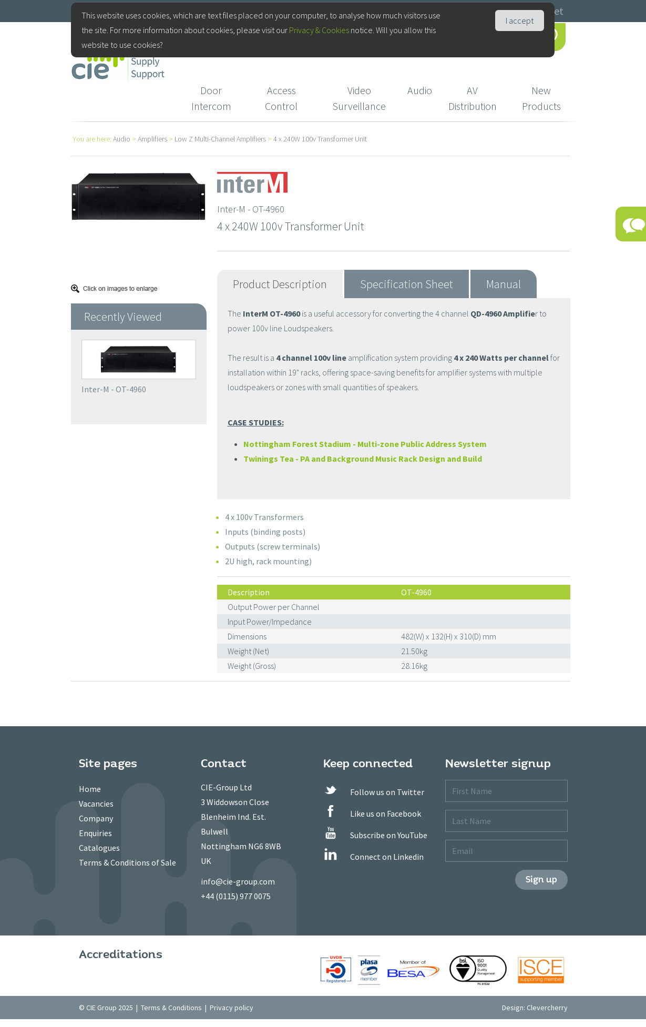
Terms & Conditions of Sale (127, 862)
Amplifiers (152, 139)
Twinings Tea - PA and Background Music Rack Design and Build (362, 458)
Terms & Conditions (171, 1007)
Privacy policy (231, 1007)
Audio (419, 90)
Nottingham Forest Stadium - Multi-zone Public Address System (365, 444)
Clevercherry (547, 1007)
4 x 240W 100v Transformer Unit (320, 139)
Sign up (541, 879)
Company (96, 818)
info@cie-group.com (238, 881)
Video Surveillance (359, 98)
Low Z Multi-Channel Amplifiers (220, 139)
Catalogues (99, 847)
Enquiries (95, 833)
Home (90, 789)
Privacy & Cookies (319, 30)
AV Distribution (472, 98)
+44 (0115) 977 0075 (236, 896)
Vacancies (96, 803)
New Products (541, 98)
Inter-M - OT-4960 (113, 389)
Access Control (281, 98)
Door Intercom (211, 98)
